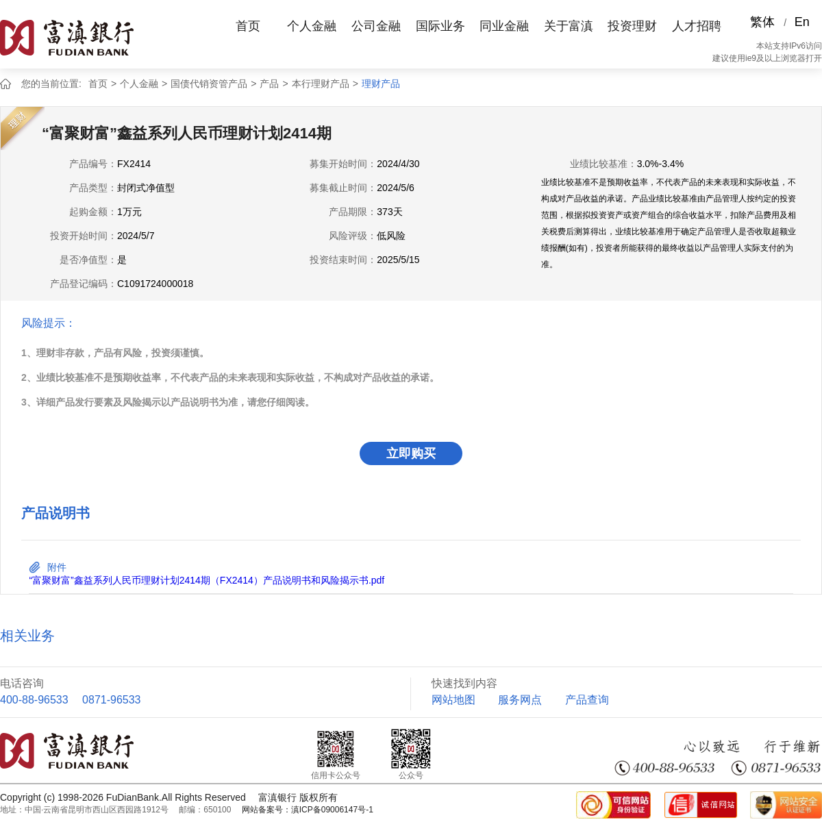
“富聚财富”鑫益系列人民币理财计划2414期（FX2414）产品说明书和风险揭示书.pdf (206, 580)
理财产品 (381, 83)
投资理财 (632, 26)
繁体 (762, 22)
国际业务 (440, 26)
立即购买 (411, 453)
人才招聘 (696, 26)
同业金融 (504, 26)
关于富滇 (568, 26)
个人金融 (311, 26)
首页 (248, 26)
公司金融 (376, 26)
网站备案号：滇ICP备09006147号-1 (307, 809)
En (802, 22)
